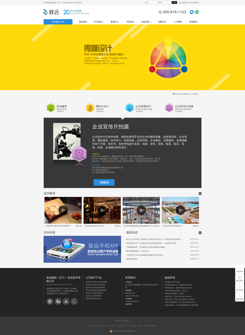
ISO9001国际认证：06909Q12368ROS (178, 285)
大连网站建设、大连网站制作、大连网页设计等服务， (125, 326)
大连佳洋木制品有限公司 (172, 226)
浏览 (77, 226)
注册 (180, 3)
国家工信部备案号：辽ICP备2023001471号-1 (180, 302)
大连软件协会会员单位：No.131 (176, 291)
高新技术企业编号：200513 (174, 294)
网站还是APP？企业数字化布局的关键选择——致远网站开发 (151, 243)
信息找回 (128, 304)
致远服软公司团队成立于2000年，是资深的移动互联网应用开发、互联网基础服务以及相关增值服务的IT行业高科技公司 (62, 291)
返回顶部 (239, 299)
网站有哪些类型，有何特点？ (138, 251)
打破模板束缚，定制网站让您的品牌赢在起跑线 (145, 247)
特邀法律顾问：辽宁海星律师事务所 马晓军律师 (181, 305)
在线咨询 (239, 271)
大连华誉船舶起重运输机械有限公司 (138, 226)
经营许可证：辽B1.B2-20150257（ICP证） (180, 299)
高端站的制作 (131, 259)
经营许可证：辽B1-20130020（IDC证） (179, 296)
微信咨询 (239, 281)
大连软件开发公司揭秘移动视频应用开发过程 (144, 255)
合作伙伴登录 (194, 3)
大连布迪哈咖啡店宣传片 (94, 226)
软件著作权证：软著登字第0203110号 (178, 288)
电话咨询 (239, 290)
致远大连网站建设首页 (183, 94)
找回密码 (185, 3)
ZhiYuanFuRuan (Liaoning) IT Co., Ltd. (58, 284)
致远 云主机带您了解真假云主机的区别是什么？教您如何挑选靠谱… (154, 239)
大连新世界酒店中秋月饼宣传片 (58, 226)
